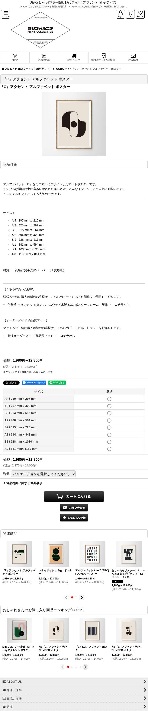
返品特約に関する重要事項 (22, 483)
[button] (5, 14)
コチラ (119, 304)
